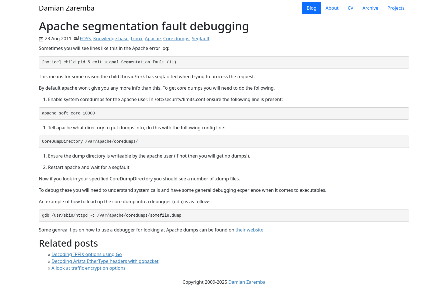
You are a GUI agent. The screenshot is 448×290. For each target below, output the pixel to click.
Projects (396, 8)
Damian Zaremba (246, 282)
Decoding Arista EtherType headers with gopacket (104, 261)
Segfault (200, 38)
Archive (370, 8)
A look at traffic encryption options (88, 268)
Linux (137, 38)
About (332, 8)
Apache (153, 38)
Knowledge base (110, 38)
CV (350, 8)
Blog (312, 8)
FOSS (85, 38)
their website (249, 230)
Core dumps (176, 38)
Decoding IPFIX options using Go (86, 254)
